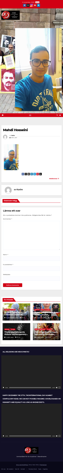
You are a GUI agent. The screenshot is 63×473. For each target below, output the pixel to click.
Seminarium (42, 329)
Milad (22, 317)
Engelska (45, 469)
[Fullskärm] (59, 387)
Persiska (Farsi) (33, 469)
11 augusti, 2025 (41, 317)
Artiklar (7, 309)
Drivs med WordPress (22, 464)
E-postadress (8, 264)
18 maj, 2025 (40, 337)
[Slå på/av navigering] (30, 115)
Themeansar (43, 464)
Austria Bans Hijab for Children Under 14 (15, 313)
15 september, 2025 (12, 317)
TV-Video (13, 309)
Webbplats (6, 274)
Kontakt (23, 469)
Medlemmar (54, 178)
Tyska (39, 469)
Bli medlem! (10, 469)
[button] (57, 115)
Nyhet (42, 309)
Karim (13, 135)
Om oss (3, 469)
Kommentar (7, 219)
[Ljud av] (57, 387)
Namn (5, 254)
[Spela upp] (3, 387)
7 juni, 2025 (10, 337)
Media (36, 329)
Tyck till (17, 469)
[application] (31, 372)
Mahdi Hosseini (15, 130)
